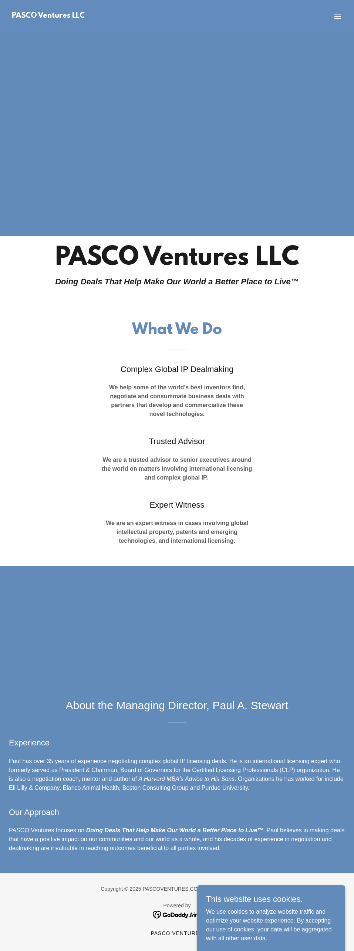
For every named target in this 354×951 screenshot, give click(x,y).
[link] (48, 16)
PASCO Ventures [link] (177, 933)
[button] (337, 16)
